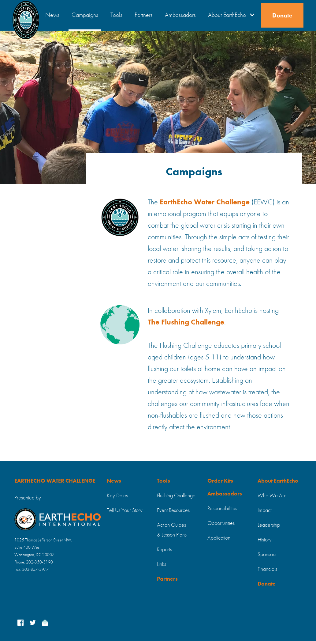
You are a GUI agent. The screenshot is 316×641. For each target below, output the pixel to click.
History (265, 540)
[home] (26, 15)
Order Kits (220, 481)
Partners (144, 15)
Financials (267, 569)
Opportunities (221, 523)
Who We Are (272, 496)
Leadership (269, 525)
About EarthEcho (278, 481)
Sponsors (267, 554)
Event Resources (173, 510)
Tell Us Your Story (125, 510)
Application (218, 538)
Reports (164, 549)
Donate (282, 16)
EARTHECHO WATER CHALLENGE (54, 481)
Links (161, 564)
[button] (230, 15)
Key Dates (117, 496)
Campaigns (85, 15)
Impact (264, 510)
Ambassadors (180, 15)
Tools (116, 15)
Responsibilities (222, 508)
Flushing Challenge (176, 496)
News (52, 15)
